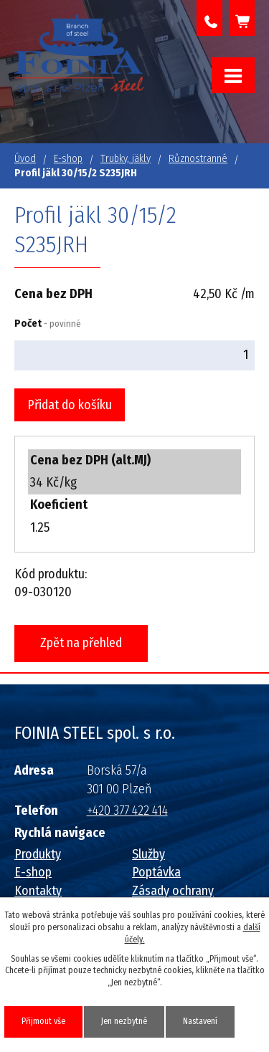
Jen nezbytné (124, 1021)
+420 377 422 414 (209, 18)
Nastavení (200, 1021)
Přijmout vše (43, 1021)
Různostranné (198, 159)
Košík (242, 18)
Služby (148, 854)
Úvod (25, 159)
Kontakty (38, 891)
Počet (47, 323)
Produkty (37, 854)
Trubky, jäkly (125, 159)
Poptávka (156, 872)
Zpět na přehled (81, 643)
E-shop (68, 159)
